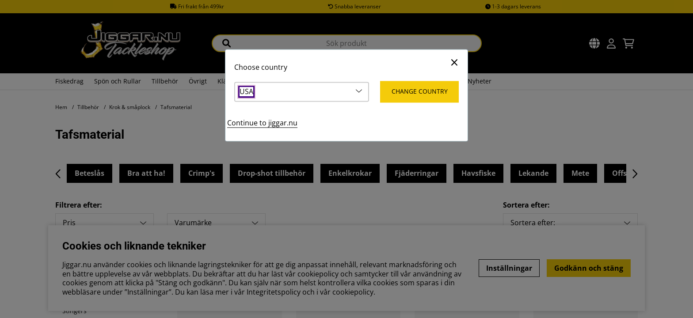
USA (246, 92)
